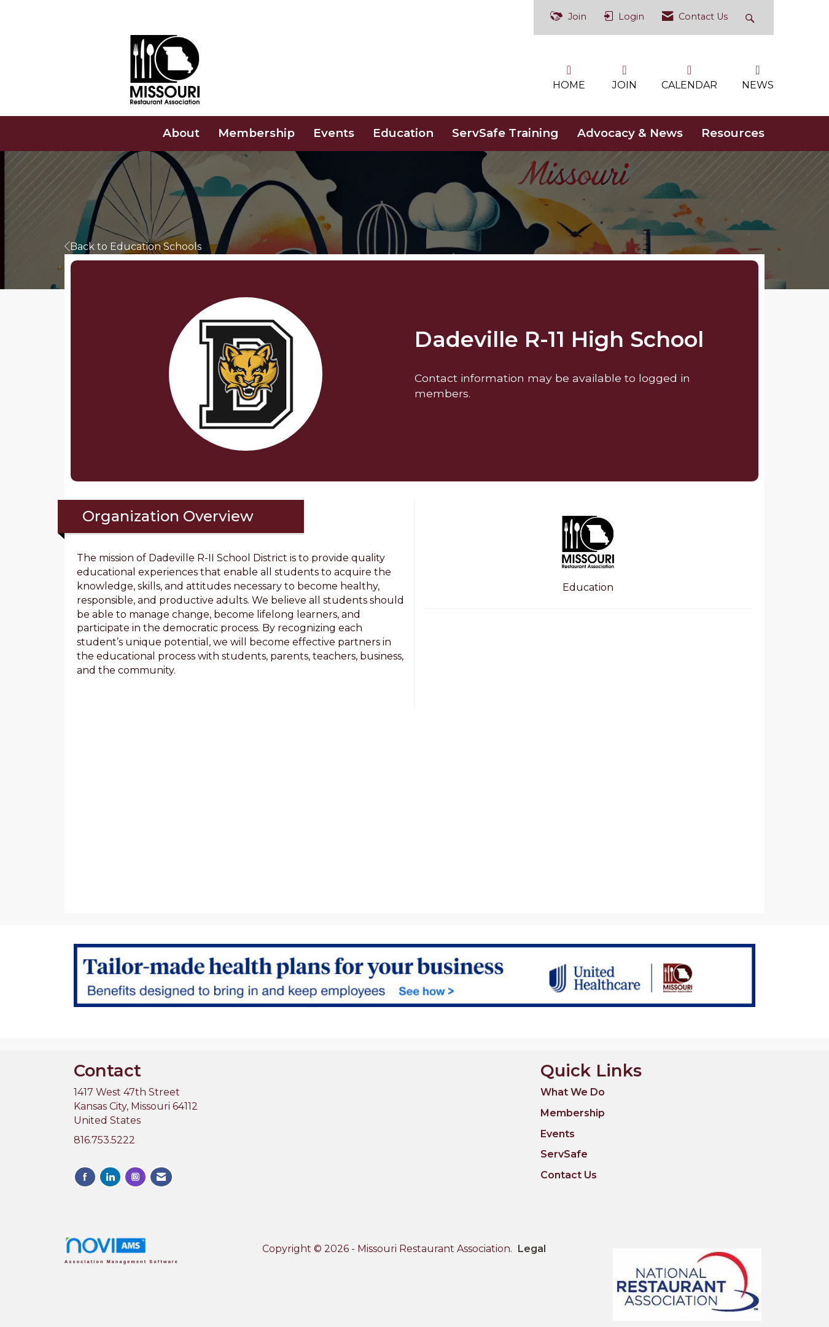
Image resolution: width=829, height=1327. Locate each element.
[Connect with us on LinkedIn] (110, 1177)
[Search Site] (751, 17)
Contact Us (568, 1175)
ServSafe (564, 1154)
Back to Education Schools (132, 246)
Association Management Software (121, 1250)
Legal (532, 1249)
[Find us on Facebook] (85, 1177)
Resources (733, 133)
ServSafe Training (505, 133)
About (181, 133)
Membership (256, 133)
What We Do (572, 1092)
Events (333, 133)
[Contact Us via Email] (161, 1177)
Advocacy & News (630, 133)
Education (403, 133)
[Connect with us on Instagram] (135, 1177)
